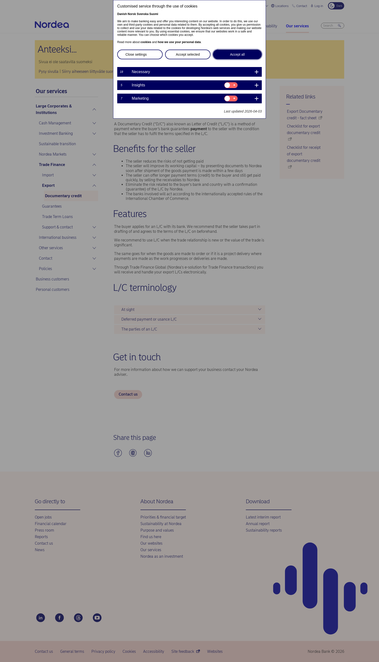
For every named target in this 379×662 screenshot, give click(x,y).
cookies (145, 42)
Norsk (132, 14)
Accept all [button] (237, 54)
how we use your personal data (179, 42)
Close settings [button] (136, 54)
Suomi (153, 14)
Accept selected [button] (188, 54)
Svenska (143, 14)
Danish (122, 14)
